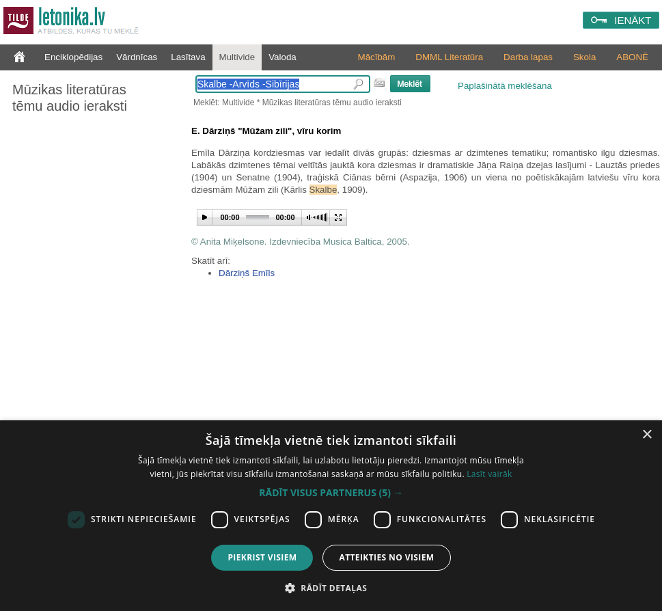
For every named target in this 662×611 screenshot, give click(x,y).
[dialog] (331, 515)
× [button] (647, 435)
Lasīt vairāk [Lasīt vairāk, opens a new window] (489, 474)
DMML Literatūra (449, 57)
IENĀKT (632, 20)
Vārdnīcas (136, 57)
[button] (330, 493)
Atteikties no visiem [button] (386, 557)
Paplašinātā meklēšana (505, 86)
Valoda (282, 57)
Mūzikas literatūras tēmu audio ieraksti (69, 97)
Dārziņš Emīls (247, 273)
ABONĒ (632, 57)
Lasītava (188, 57)
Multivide (237, 57)
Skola (584, 57)
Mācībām (377, 57)
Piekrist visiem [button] (261, 557)
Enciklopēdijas (73, 57)
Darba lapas (528, 57)
